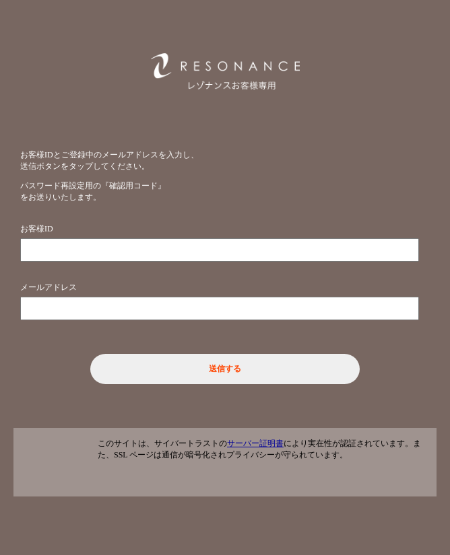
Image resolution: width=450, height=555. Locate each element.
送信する (225, 368)
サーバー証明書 (255, 443)
